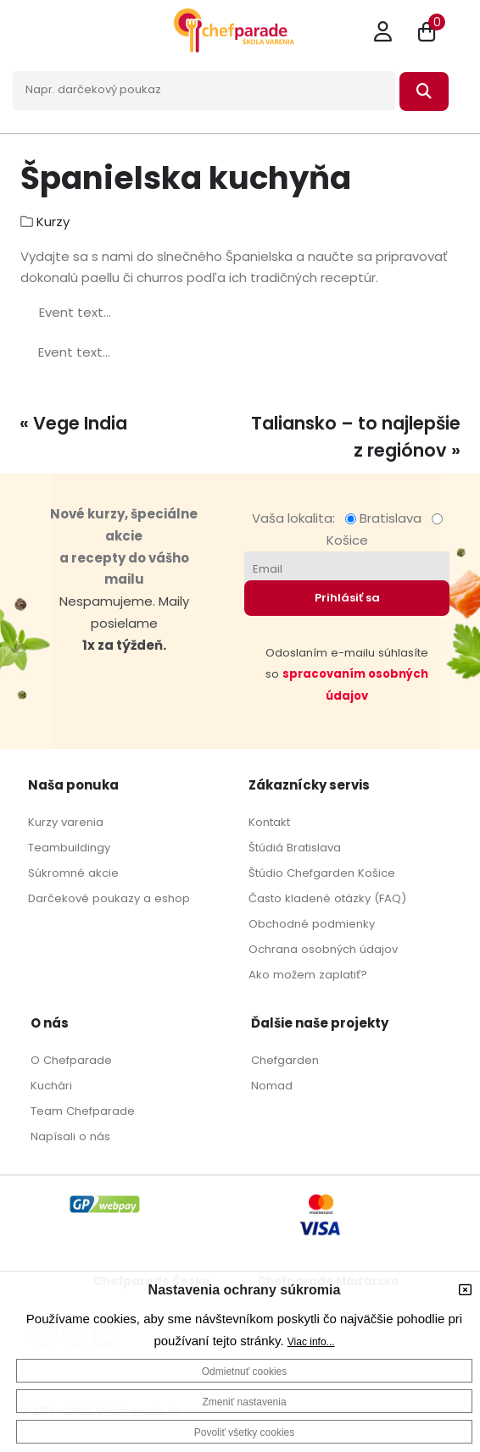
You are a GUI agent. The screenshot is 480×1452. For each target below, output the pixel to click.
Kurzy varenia (65, 822)
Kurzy (53, 221)
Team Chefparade (83, 1111)
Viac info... (311, 1342)
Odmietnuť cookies (244, 1371)
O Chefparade (71, 1060)
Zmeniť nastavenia (244, 1402)
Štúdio (265, 873)
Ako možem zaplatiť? (307, 975)
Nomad (272, 1086)
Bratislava (386, 518)
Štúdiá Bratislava (294, 848)
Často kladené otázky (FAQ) (327, 898)
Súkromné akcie (73, 873)
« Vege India (73, 423)
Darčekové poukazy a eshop (109, 898)
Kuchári (51, 1086)
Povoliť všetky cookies (244, 1432)
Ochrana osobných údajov (323, 949)
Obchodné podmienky (311, 924)
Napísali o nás (70, 1136)
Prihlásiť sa (347, 598)
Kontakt (269, 822)
